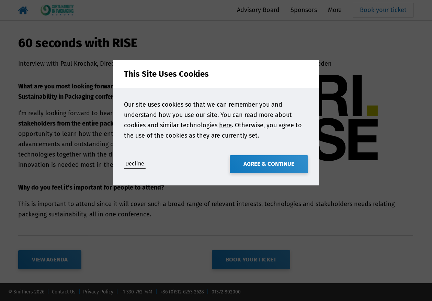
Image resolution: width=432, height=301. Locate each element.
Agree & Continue (268, 164)
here (225, 125)
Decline (134, 163)
